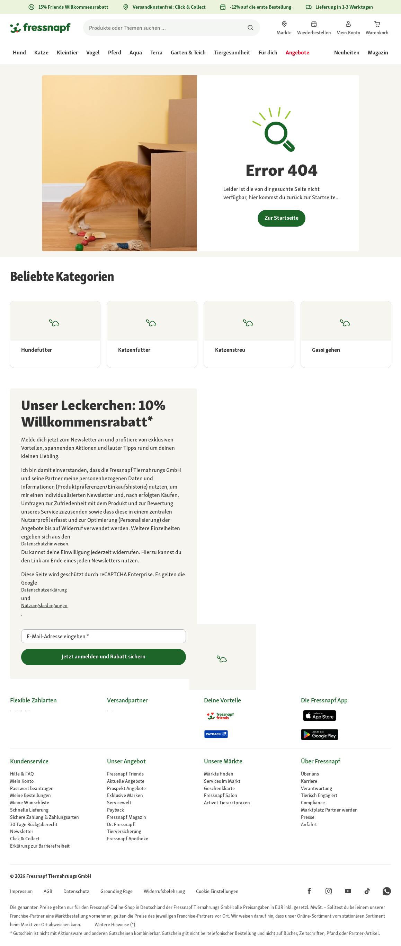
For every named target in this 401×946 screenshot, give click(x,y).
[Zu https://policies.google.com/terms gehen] (103, 605)
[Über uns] (346, 774)
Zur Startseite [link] (281, 217)
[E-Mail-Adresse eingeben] (103, 636)
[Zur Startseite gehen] (40, 28)
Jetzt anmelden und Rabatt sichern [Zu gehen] (103, 656)
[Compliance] (346, 803)
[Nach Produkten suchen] (250, 27)
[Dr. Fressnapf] (152, 824)
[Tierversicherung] (152, 831)
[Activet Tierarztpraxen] (249, 803)
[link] (284, 28)
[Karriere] (346, 781)
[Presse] (346, 817)
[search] (171, 27)
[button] (217, 891)
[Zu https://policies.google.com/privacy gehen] (103, 590)
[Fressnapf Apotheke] (152, 839)
